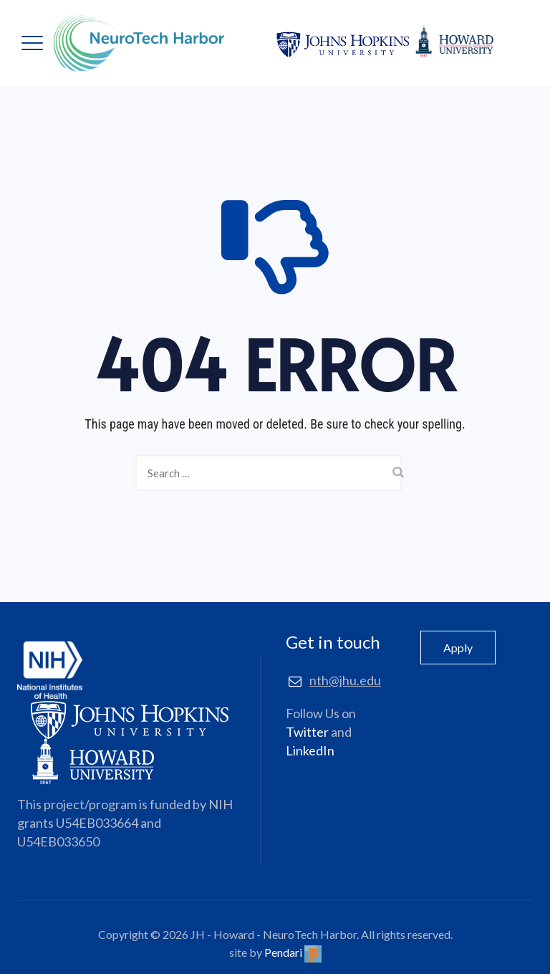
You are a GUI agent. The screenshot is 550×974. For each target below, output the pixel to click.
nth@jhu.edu (345, 680)
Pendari (283, 952)
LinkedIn (310, 750)
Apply (458, 647)
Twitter (307, 732)
